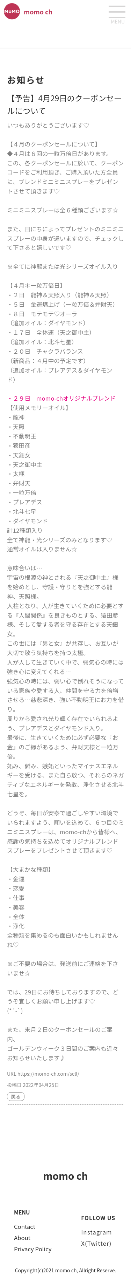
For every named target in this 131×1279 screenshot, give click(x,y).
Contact (24, 1226)
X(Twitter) (96, 1243)
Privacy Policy (33, 1249)
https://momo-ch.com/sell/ (48, 1073)
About (22, 1237)
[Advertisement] (65, 35)
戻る (16, 1096)
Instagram (96, 1232)
